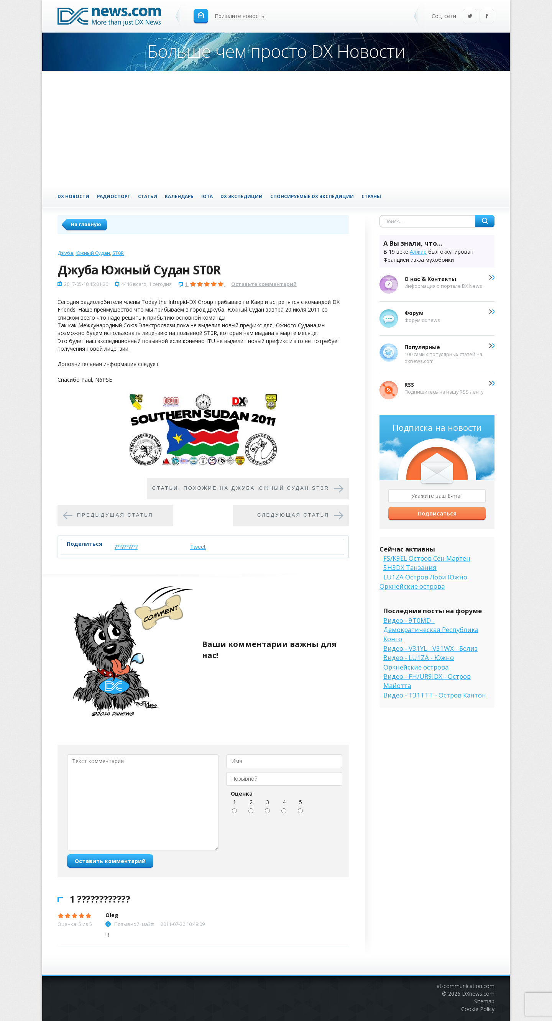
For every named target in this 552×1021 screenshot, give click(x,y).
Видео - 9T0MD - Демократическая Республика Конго (430, 629)
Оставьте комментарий (264, 284)
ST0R (118, 253)
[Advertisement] (276, 128)
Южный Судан (93, 253)
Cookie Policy (478, 1009)
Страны (371, 196)
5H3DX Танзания (410, 567)
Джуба (65, 253)
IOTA (207, 196)
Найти (485, 221)
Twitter (470, 17)
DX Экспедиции (241, 196)
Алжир (418, 251)
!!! (107, 934)
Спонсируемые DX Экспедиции (312, 196)
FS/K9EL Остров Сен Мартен (426, 558)
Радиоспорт (113, 196)
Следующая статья (293, 515)
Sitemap (484, 1001)
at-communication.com (466, 986)
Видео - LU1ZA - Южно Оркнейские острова (418, 662)
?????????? (126, 546)
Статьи (147, 196)
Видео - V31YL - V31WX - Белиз (430, 648)
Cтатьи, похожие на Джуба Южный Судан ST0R (240, 488)
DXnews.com (478, 993)
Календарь (179, 196)
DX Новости (73, 196)
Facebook (487, 17)
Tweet (198, 546)
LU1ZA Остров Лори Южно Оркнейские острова (423, 582)
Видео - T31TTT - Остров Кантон (434, 695)
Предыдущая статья (115, 515)
